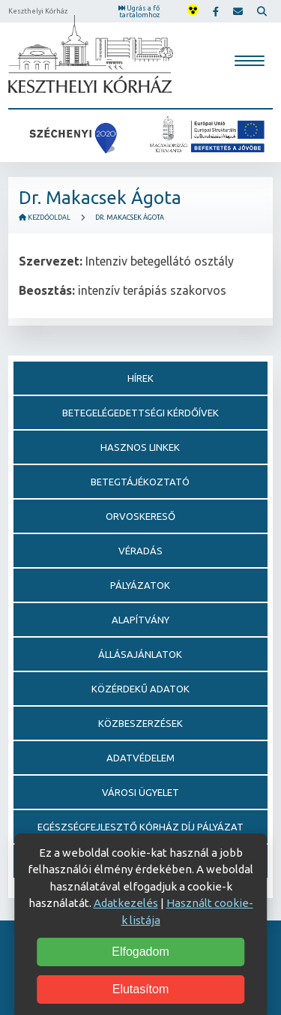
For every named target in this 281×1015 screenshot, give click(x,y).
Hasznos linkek (140, 447)
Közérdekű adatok (140, 688)
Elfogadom (140, 951)
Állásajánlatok (140, 654)
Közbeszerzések (140, 723)
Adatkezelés (126, 902)
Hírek (140, 378)
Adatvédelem (140, 757)
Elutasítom (140, 989)
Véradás (140, 550)
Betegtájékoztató (140, 481)
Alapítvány (140, 619)
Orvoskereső (140, 516)
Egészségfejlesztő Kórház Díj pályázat (140, 826)
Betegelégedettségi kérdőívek (140, 412)
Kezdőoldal (44, 217)
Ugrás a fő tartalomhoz (139, 12)
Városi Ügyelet (140, 792)
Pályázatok (140, 585)
